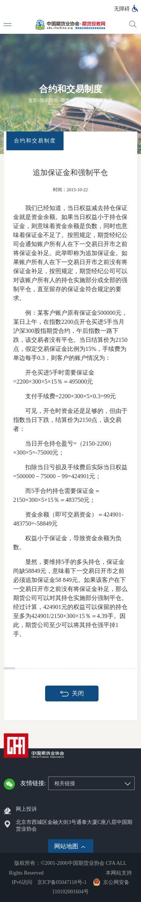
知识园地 (49, 100)
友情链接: (33, 783)
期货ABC (70, 100)
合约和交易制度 (97, 100)
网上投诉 (26, 809)
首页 (32, 100)
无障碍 (122, 9)
